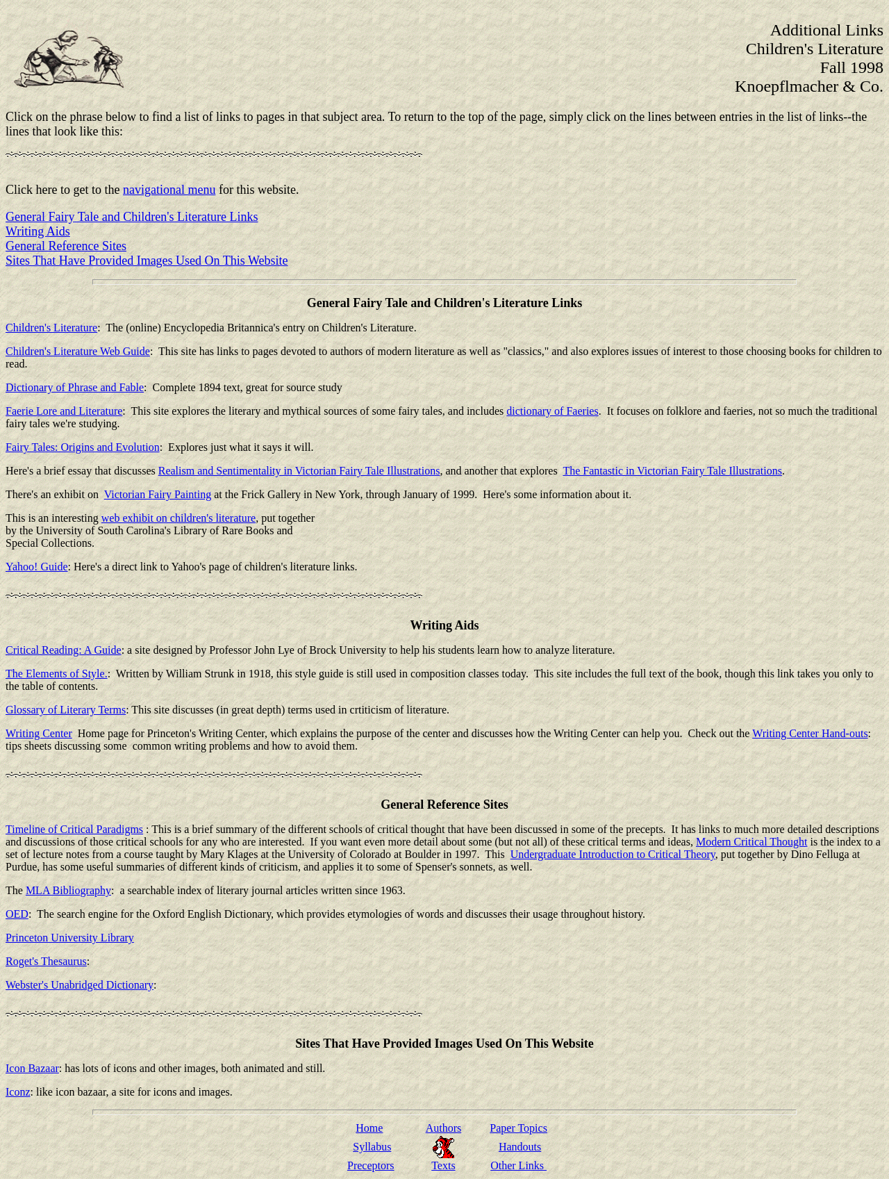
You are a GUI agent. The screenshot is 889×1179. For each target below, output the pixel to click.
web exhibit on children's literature (178, 518)
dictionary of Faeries (552, 411)
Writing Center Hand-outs (809, 733)
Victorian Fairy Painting (158, 494)
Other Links (518, 1165)
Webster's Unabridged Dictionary (79, 985)
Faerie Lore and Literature (64, 411)
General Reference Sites (66, 246)
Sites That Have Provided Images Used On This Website (147, 260)
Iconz (18, 1092)
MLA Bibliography (68, 890)
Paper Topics (518, 1128)
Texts (443, 1165)
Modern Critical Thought (752, 842)
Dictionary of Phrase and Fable (75, 387)
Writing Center (39, 733)
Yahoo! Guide (36, 566)
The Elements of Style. (57, 673)
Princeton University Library (70, 937)
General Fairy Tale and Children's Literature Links (132, 217)
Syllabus (372, 1147)
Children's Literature (51, 327)
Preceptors (370, 1165)
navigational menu (169, 190)
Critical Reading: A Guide (64, 650)
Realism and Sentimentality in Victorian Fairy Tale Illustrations (299, 471)
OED (17, 914)
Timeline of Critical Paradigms (74, 829)
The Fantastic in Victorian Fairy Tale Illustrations (672, 471)
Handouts (520, 1147)
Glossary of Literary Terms (66, 710)
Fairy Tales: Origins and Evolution (83, 447)
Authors (444, 1128)
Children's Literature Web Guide (78, 351)
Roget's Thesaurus (46, 961)
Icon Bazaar (32, 1068)
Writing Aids (38, 231)
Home (369, 1128)
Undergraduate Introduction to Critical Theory (612, 854)
